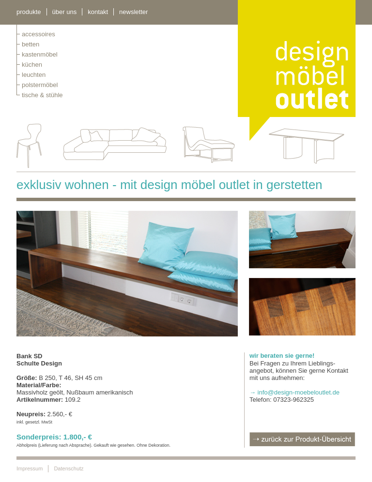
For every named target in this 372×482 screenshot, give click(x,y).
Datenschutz (68, 468)
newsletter (133, 11)
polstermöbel (40, 84)
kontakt (98, 11)
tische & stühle (42, 95)
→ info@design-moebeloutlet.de (294, 392)
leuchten (34, 74)
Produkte (28, 11)
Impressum (29, 468)
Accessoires (38, 34)
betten (30, 44)
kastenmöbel (40, 54)
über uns (64, 11)
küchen (32, 64)
